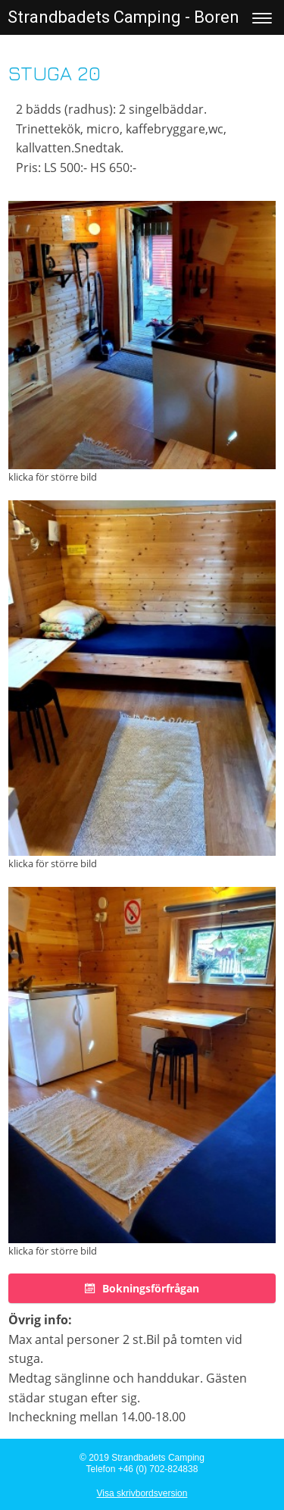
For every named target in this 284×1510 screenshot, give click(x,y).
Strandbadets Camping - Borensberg (145, 17)
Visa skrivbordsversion (142, 1493)
